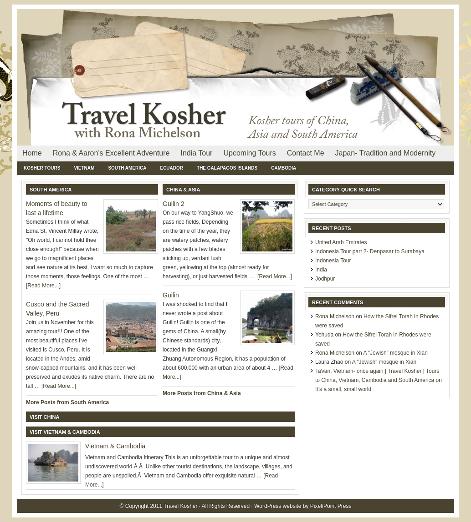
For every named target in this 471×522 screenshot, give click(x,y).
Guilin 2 (173, 203)
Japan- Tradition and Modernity (385, 153)
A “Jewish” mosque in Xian (395, 353)
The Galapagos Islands (227, 168)
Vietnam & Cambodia (115, 446)
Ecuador (171, 168)
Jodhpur (325, 279)
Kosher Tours (42, 168)
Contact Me (305, 153)
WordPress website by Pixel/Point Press (302, 506)
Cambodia (283, 168)
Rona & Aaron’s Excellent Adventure (111, 153)
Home (32, 153)
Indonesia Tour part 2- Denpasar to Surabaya (370, 251)
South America (127, 168)
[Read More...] (43, 285)
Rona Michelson (334, 316)
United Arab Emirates (341, 242)
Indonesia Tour (333, 260)
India (321, 269)
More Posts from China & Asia (202, 393)
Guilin (171, 295)
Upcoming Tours (249, 153)
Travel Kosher (121, 32)
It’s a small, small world (343, 389)
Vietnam (84, 168)
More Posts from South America (67, 402)
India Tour (196, 153)
